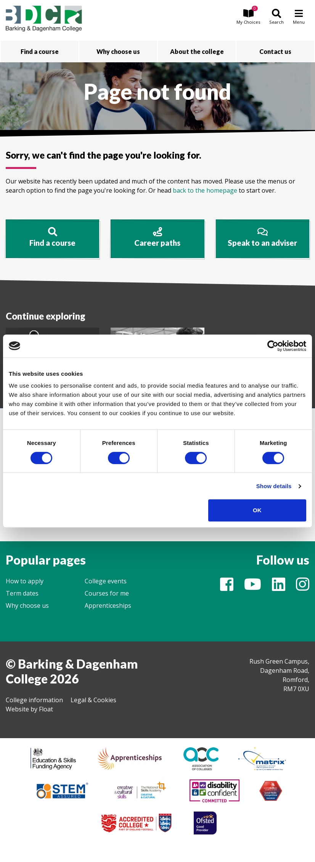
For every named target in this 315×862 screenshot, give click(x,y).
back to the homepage (205, 190)
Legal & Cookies (93, 700)
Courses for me (107, 593)
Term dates (22, 593)
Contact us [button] (275, 51)
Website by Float (29, 709)
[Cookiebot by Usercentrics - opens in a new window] (272, 346)
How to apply (24, 581)
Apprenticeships (108, 605)
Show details (274, 486)
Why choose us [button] (118, 51)
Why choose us (27, 605)
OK (257, 510)
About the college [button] (197, 51)
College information (34, 700)
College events (106, 581)
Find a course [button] (40, 51)
